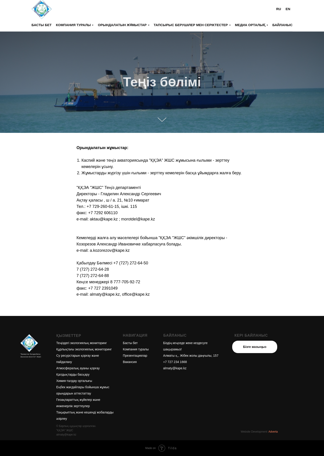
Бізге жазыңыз (254, 347)
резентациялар (136, 355)
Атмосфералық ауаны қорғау (78, 368)
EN (288, 9)
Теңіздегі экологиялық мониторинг (81, 343)
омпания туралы (137, 349)
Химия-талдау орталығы (74, 381)
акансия (131, 362)
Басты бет (42, 25)
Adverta (273, 431)
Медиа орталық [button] (250, 25)
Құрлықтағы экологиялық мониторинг (84, 349)
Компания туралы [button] (73, 25)
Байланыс (282, 25)
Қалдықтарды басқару (73, 374)
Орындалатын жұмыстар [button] (122, 25)
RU (278, 9)
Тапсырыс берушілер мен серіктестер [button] (191, 25)
